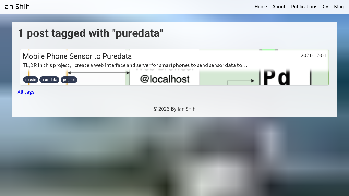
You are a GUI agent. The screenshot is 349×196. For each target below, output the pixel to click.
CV (326, 7)
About (279, 7)
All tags (26, 91)
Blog (339, 7)
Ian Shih (16, 6)
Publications (304, 7)
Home (261, 7)
